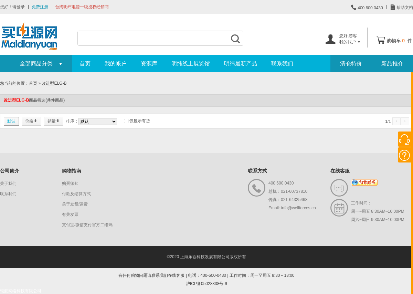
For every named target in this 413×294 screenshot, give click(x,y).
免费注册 (40, 6)
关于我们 (8, 183)
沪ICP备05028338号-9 (206, 283)
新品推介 (392, 63)
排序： (72, 121)
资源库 (149, 63)
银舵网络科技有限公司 (20, 290)
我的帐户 (116, 63)
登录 (21, 6)
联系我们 (282, 63)
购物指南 (71, 171)
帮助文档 (404, 7)
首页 (85, 63)
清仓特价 (351, 63)
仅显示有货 (139, 120)
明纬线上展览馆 (190, 63)
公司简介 (9, 171)
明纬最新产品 (240, 63)
